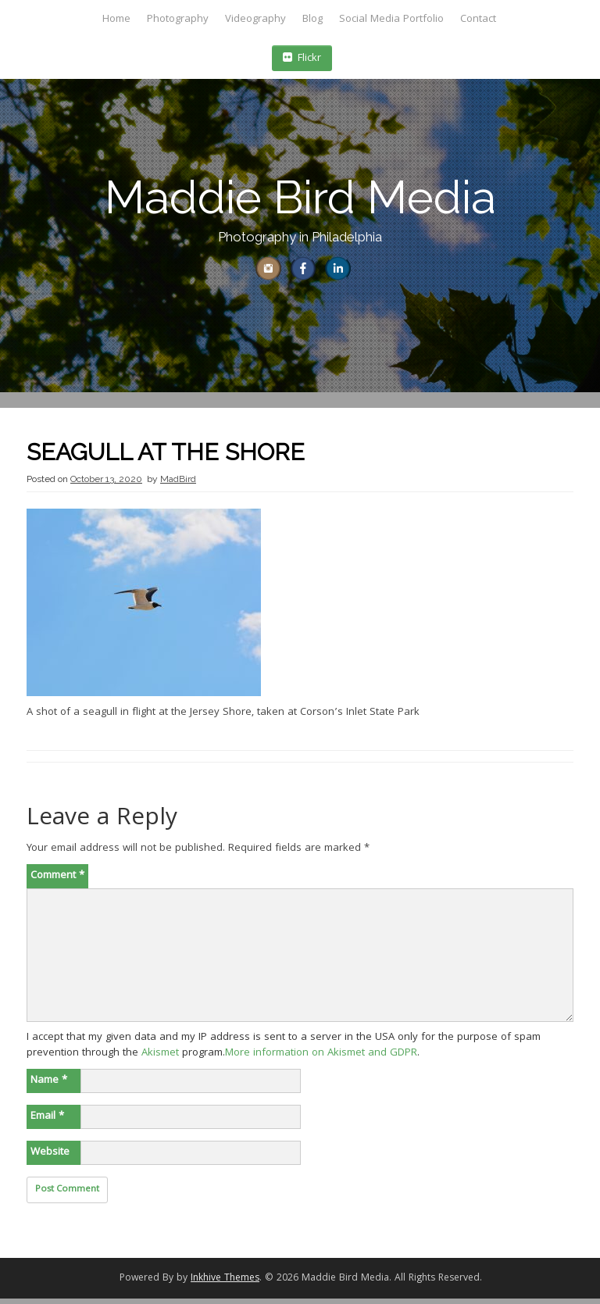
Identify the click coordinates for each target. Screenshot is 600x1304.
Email (47, 1122)
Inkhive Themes (225, 1284)
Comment (57, 881)
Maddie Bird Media (300, 197)
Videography (255, 19)
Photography (178, 19)
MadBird (178, 484)
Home (116, 19)
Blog (312, 19)
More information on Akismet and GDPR (321, 1058)
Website (50, 1157)
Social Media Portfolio (391, 19)
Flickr (302, 58)
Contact (478, 19)
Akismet (160, 1058)
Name (48, 1086)
